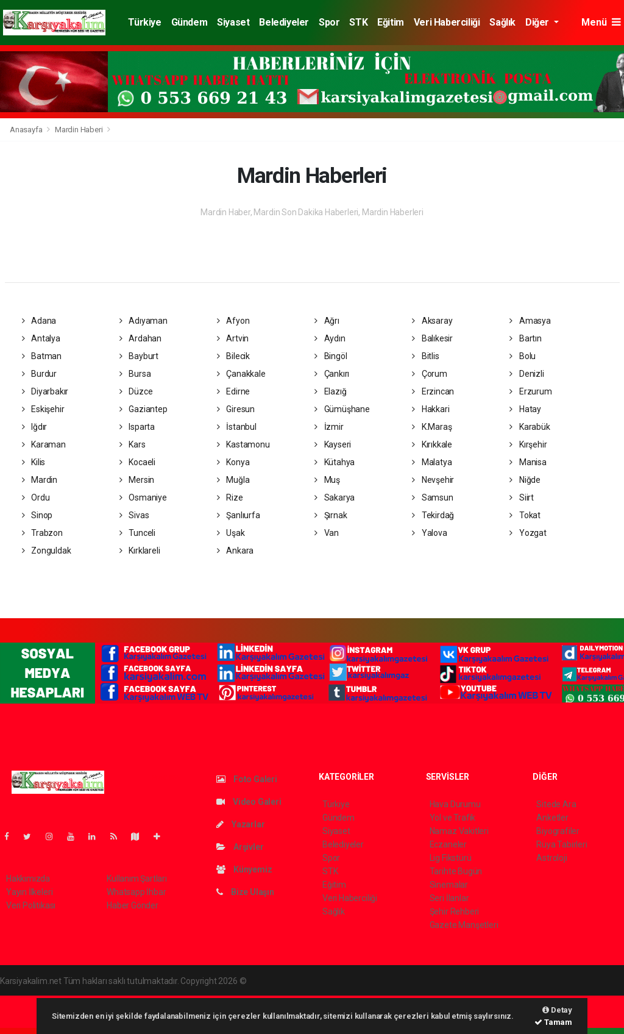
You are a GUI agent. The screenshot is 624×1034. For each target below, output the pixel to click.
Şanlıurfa (238, 515)
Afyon (233, 321)
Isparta (137, 427)
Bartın (525, 338)
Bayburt (138, 356)
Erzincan (433, 391)
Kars (132, 444)
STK (358, 22)
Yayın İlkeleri (29, 892)
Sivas (134, 515)
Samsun (432, 497)
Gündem (189, 22)
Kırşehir (528, 444)
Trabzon (42, 533)
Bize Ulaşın (245, 892)
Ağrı (326, 321)
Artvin (233, 338)
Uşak (231, 533)
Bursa (135, 374)
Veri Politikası (30, 905)
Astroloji (551, 858)
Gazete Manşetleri (464, 925)
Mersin (136, 480)
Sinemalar (449, 885)
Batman (42, 356)
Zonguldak (46, 550)
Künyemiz (244, 869)
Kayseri (332, 444)
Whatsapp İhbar (136, 892)
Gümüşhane (342, 409)
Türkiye (144, 22)
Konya (233, 462)
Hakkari (430, 409)
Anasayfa (27, 129)
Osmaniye (143, 497)
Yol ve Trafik (453, 817)
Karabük (529, 427)
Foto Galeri (246, 779)
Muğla (233, 480)
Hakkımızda (28, 878)
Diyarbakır (45, 391)
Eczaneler (448, 844)
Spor (329, 22)
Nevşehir (433, 480)
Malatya (432, 462)
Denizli (526, 374)
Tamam (553, 1022)
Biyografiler (558, 831)
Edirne (233, 391)
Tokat (525, 515)
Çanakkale (241, 374)
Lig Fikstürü (451, 858)
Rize (230, 497)
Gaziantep (143, 409)
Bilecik (233, 356)
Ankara (235, 550)
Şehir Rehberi (455, 911)
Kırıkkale (432, 444)
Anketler (552, 817)
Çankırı (331, 374)
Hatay (525, 409)
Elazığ (330, 391)
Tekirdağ (433, 515)
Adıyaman (143, 321)
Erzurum (530, 391)
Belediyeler (284, 22)
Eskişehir (43, 409)
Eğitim (390, 22)
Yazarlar (240, 824)
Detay (557, 1009)
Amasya (529, 321)
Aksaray (432, 321)
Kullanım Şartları (137, 878)
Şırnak (330, 515)
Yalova (429, 533)
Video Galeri (248, 802)
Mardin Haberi (79, 129)
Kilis (34, 462)
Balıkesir (432, 338)
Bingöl (330, 356)
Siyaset (233, 22)
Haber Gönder (132, 905)
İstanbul (237, 427)
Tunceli (137, 533)
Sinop (37, 515)
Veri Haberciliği (447, 22)
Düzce (136, 391)
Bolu (522, 356)
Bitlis (425, 356)
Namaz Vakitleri (459, 831)
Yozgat (527, 533)
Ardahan (140, 338)
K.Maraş (432, 427)
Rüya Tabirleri (561, 844)
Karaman (44, 444)
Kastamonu (243, 444)
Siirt (521, 497)
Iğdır (35, 427)
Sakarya (334, 497)
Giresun (236, 409)
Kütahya (334, 462)
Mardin (39, 480)
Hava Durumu (455, 804)
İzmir (329, 427)
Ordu (36, 497)
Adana (39, 321)
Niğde (525, 480)
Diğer (538, 22)
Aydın (330, 338)
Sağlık (502, 22)
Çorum (429, 374)
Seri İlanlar (449, 898)
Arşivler (239, 847)
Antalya (41, 338)
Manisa (527, 462)
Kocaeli (137, 462)
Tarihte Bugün (456, 871)
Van (326, 533)
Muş (327, 480)
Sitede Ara (556, 804)
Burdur (39, 374)
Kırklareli (139, 550)
